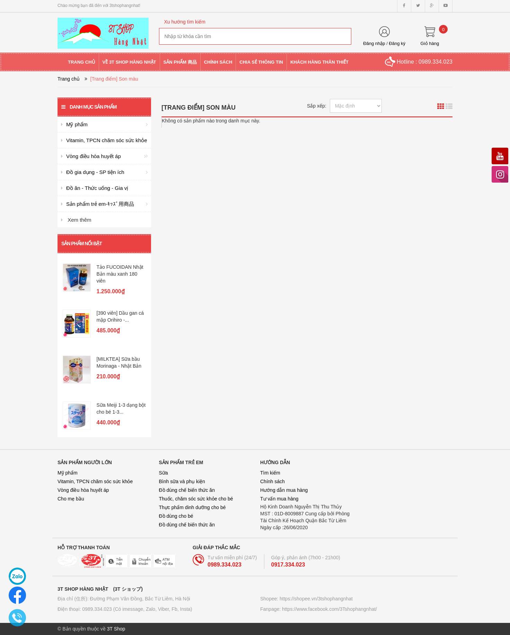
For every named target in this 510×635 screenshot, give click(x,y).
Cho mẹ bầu (71, 498)
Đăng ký (397, 43)
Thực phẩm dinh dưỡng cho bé (192, 507)
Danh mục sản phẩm (88, 107)
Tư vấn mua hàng (279, 498)
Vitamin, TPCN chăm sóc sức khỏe (95, 481)
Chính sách (272, 481)
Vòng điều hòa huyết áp (83, 490)
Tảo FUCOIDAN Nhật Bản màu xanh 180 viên (120, 274)
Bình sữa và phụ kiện (182, 481)
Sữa (163, 473)
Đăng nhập (374, 43)
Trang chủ (69, 79)
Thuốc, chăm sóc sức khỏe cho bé (196, 498)
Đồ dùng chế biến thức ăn (187, 490)
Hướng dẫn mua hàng (284, 490)
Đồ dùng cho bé (176, 516)
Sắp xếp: (316, 106)
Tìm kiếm (270, 473)
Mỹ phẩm (68, 473)
